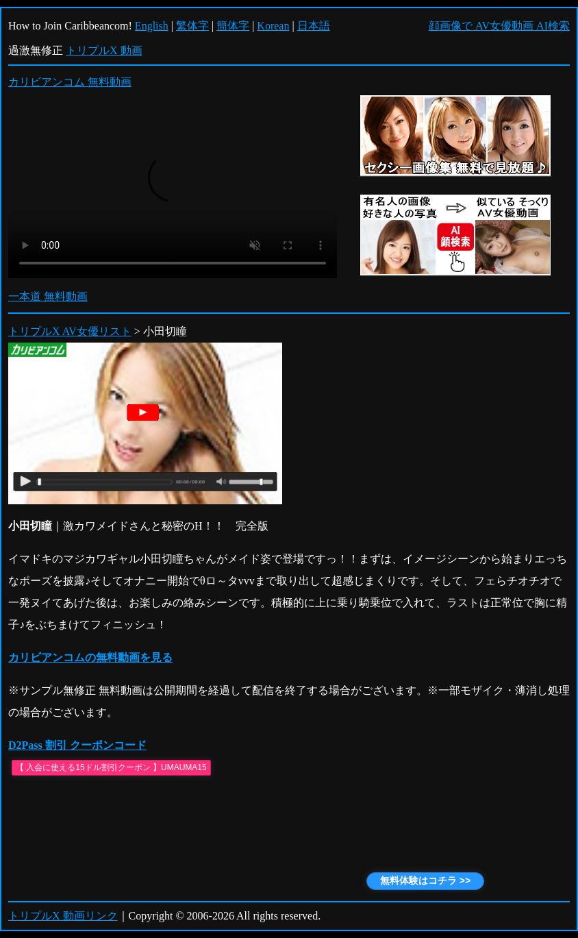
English (151, 26)
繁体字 (192, 26)
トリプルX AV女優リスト (69, 331)
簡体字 (232, 26)
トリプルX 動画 (104, 50)
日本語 (313, 26)
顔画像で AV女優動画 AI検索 (499, 26)
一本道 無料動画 (48, 296)
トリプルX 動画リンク (63, 916)
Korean (273, 26)
